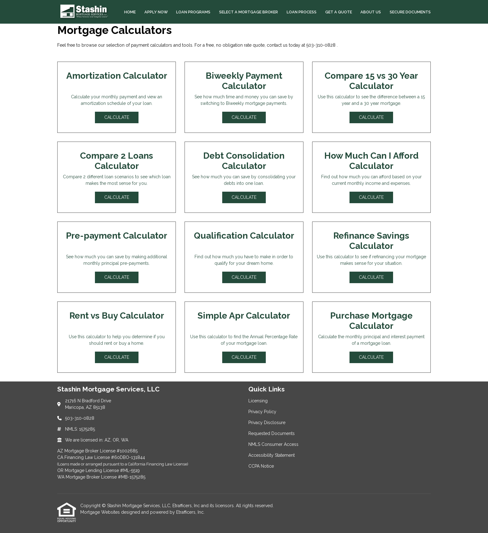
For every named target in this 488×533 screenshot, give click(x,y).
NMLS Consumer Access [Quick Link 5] (273, 444)
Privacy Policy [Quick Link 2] (262, 411)
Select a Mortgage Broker (248, 12)
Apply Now (156, 12)
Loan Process (302, 12)
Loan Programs (193, 12)
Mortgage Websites (100, 512)
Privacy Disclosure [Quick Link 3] (266, 422)
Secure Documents (410, 12)
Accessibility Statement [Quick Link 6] (271, 455)
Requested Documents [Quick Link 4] (271, 433)
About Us (370, 12)
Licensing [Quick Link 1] (258, 400)
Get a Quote (338, 12)
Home (130, 12)
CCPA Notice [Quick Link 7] (261, 466)
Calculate (116, 117)
